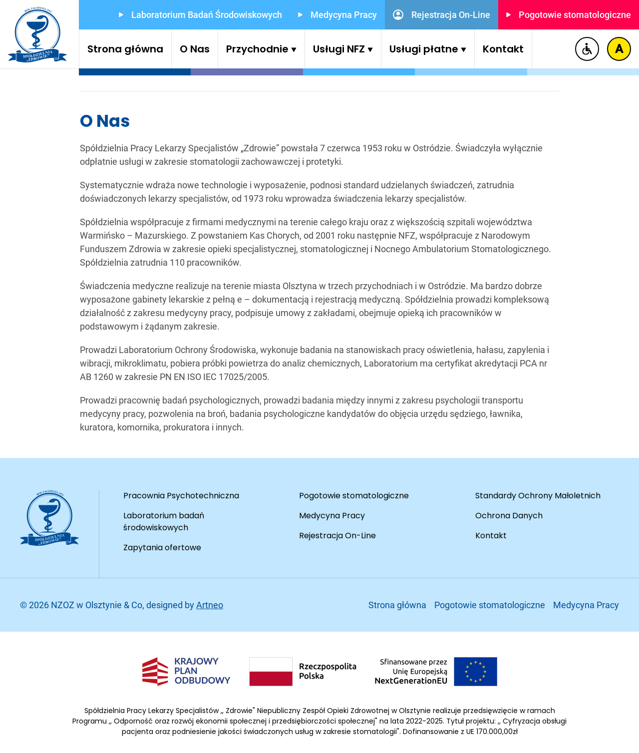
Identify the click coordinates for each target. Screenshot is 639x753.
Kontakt (503, 49)
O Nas (195, 49)
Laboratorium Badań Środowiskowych (200, 14)
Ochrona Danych (509, 515)
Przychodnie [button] (261, 49)
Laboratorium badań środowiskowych (163, 521)
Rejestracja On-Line (441, 14)
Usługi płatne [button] (427, 49)
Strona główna (125, 49)
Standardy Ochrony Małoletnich (538, 495)
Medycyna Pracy (337, 14)
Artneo (209, 605)
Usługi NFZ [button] (343, 49)
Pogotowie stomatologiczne (568, 14)
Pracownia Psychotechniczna (181, 495)
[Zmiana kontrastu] (619, 49)
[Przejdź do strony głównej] (37, 34)
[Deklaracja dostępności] (587, 49)
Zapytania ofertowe (162, 547)
